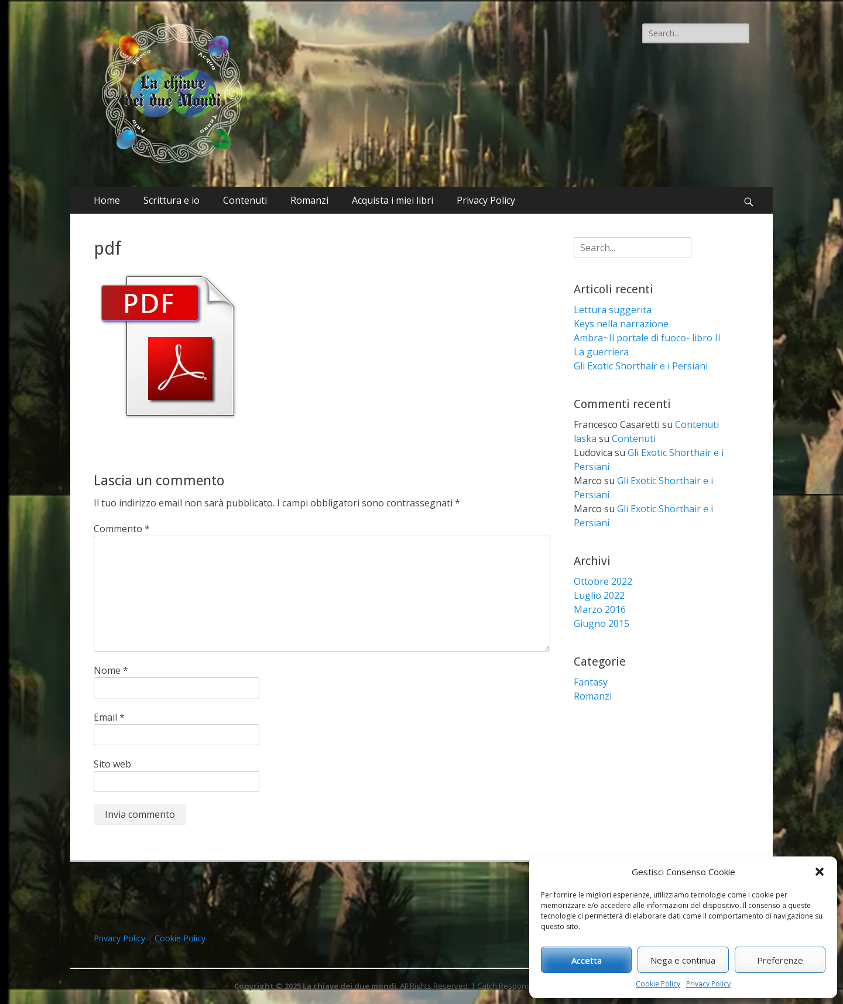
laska (585, 438)
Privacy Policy (708, 984)
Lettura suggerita (613, 309)
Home (107, 200)
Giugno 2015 (601, 623)
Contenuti (245, 200)
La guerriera (601, 351)
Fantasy (591, 682)
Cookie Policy (658, 984)
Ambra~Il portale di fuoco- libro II (647, 337)
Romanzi (309, 200)
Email (109, 717)
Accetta (586, 960)
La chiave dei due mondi (349, 986)
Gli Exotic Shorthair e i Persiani (641, 365)
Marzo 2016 (600, 609)
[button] (819, 872)
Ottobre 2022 (603, 581)
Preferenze (780, 960)
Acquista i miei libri (392, 200)
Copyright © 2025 (268, 986)
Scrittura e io (171, 200)
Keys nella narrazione (621, 323)
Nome (111, 670)
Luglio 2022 (599, 595)
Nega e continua (682, 960)
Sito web (112, 764)
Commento (122, 528)
